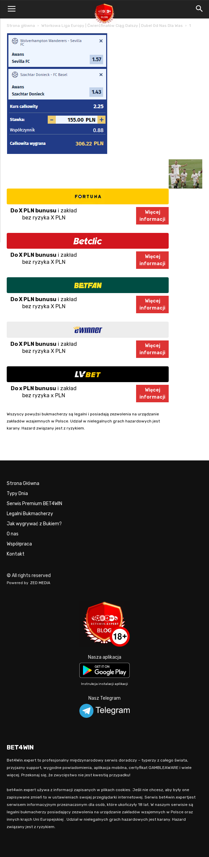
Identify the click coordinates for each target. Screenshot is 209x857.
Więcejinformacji (152, 215)
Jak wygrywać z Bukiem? (34, 524)
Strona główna (21, 25)
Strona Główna (23, 483)
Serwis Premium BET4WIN (34, 503)
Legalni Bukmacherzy (30, 514)
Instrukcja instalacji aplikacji (104, 684)
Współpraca (19, 544)
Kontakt (16, 554)
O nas (12, 534)
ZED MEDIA (40, 583)
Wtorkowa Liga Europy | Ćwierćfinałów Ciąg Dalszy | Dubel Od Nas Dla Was (112, 25)
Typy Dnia (17, 493)
